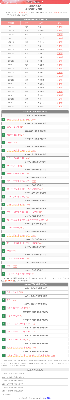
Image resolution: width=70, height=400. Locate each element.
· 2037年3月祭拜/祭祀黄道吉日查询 (12, 387)
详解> (34, 119)
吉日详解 (60, 27)
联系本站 (48, 398)
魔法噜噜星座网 (25, 398)
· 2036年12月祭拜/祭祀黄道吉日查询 (13, 377)
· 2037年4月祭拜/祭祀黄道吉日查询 (12, 391)
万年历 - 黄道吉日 (33, 2)
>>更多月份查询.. (7, 394)
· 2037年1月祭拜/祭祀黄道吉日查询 (12, 380)
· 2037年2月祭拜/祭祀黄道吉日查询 (12, 384)
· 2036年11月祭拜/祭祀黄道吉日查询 (13, 373)
